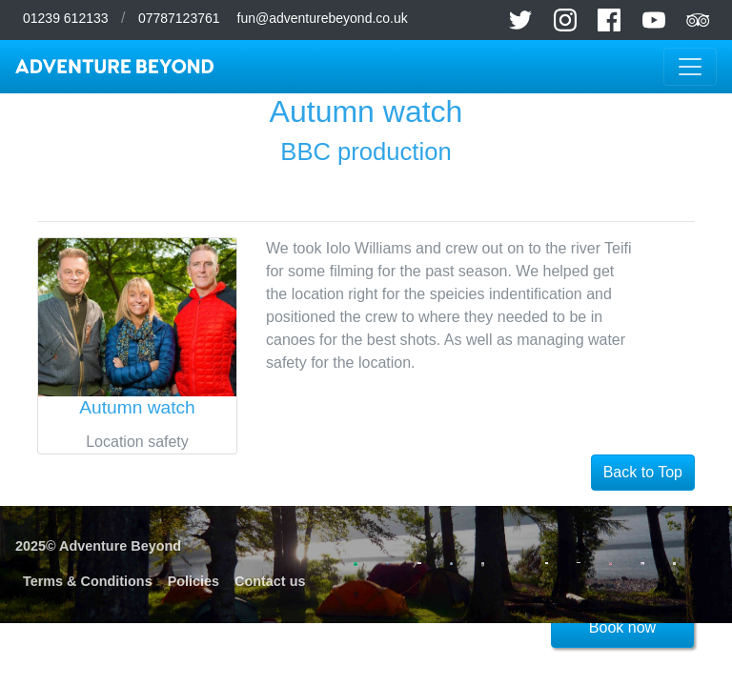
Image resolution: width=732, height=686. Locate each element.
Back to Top (642, 472)
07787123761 (179, 18)
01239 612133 (66, 18)
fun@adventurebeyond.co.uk (322, 18)
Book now (622, 627)
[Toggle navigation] (690, 67)
